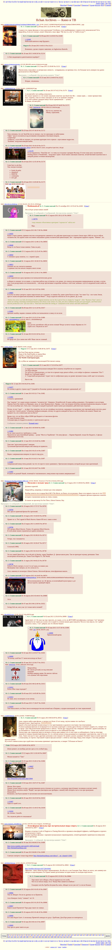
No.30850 (44, 242)
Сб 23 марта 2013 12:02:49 (22, 753)
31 (96, 935)
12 (38, 935)
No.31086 (41, 441)
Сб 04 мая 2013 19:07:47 (21, 783)
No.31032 (41, 603)
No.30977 (34, 828)
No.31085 (41, 428)
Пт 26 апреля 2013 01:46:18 (22, 912)
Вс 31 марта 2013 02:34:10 (22, 551)
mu (30, 2)
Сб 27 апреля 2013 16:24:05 (22, 575)
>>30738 (10, 564)
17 (53, 935)
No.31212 (59, 77)
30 (93, 935)
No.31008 (41, 842)
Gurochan (77, 5)
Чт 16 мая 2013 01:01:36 (21, 334)
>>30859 (10, 276)
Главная (108, 5)
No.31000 (66, 628)
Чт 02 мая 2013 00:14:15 (21, 922)
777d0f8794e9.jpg (9, 716)
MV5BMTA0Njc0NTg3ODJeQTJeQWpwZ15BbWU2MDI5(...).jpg (21, 24)
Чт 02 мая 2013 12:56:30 (42, 616)
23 (72, 935)
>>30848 (10, 245)
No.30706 (43, 516)
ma (92, 2)
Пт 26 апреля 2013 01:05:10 (22, 889)
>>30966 (10, 893)
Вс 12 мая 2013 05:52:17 (21, 393)
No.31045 (57, 26)
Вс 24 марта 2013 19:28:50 (22, 516)
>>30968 (10, 916)
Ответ (64, 26)
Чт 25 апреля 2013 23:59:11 (46, 876)
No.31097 (41, 458)
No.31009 (41, 852)
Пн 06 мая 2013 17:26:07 (21, 703)
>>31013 (10, 697)
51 (61, 937)
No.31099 (41, 468)
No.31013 (42, 684)
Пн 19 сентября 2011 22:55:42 (50, 206)
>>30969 (10, 925)
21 (65, 935)
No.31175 (42, 182)
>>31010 (10, 811)
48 (52, 937)
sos (99, 2)
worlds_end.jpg (8, 346)
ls (89, 2)
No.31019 (42, 693)
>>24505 (10, 234)
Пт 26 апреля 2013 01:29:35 (22, 902)
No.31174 (42, 161)
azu (78, 2)
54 (70, 937)
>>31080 (10, 337)
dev (107, 3)
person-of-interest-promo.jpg (12, 64)
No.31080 (42, 317)
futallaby (64, 947)
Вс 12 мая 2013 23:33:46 (21, 441)
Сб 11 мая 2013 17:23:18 (38, 365)
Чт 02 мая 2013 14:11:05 (21, 289)
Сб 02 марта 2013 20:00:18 (16, 745)
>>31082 (10, 431)
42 (33, 937)
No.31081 (31, 384)
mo (67, 2)
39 (24, 937)
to (103, 2)
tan (102, 2)
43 (36, 937)
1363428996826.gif (14, 319)
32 (99, 935)
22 (68, 935)
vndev (102, 3)
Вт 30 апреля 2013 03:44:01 (22, 596)
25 (78, 935)
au (64, 2)
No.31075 (47, 349)
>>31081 (10, 397)
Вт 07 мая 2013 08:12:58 (21, 603)
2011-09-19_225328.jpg (10, 204)
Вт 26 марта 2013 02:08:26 (21, 535)
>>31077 (10, 387)
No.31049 (59, 36)
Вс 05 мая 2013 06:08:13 (21, 852)
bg (60, 2)
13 (41, 935)
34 (9, 937)
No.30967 (44, 889)
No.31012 (41, 662)
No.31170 (63, 90)
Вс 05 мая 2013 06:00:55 (21, 842)
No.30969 (44, 912)
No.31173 (42, 145)
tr (69, 2)
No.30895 (43, 272)
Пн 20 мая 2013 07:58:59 (21, 130)
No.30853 (44, 251)
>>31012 (10, 687)
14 (44, 935)
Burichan (63, 5)
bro (10, 2)
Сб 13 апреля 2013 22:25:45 (22, 251)
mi (28, 2)
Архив (92, 5)
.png (34, 629)
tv (54, 2)
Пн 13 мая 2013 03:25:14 (21, 451)
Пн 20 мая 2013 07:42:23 (42, 90)
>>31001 (10, 311)
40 (27, 937)
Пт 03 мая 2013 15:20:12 (21, 761)
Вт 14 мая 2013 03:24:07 (21, 468)
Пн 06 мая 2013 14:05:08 (21, 693)
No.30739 (43, 560)
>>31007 (10, 801)
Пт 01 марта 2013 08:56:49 (37, 718)
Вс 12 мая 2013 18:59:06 (21, 428)
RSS (102, 5)
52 (64, 937)
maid (21, 2)
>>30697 (30, 766)
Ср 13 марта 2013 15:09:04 (54, 483)
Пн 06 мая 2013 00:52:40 (21, 684)
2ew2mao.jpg (36, 107)
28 (87, 935)
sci (46, 2)
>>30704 (10, 510)
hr (16, 2)
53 (67, 937)
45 (43, 937)
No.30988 (44, 596)
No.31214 (41, 53)
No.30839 (68, 215)
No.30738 (43, 551)
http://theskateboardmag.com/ (17, 848)
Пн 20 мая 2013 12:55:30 (21, 161)
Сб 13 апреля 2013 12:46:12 (22, 242)
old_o (37, 2)
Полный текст (33, 423)
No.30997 (41, 922)
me (94, 2)
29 (90, 935)
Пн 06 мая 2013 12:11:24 (21, 308)
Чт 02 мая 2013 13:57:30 (45, 628)
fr (12, 2)
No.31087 (42, 451)
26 (81, 935)
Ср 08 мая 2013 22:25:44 (36, 26)
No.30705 (43, 506)
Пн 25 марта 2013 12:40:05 (22, 524)
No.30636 (86, 483)
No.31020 (42, 703)
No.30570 (31, 745)
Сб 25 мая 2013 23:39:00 (36, 66)
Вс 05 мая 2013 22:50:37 (21, 662)
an (6, 2)
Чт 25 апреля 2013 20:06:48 (43, 865)
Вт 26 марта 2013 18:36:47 (21, 543)
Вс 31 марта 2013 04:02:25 (22, 560)
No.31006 (42, 761)
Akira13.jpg (12, 664)
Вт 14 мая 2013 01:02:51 (21, 458)
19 (59, 935)
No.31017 (42, 308)
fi (83, 2)
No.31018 (42, 808)
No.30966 (68, 876)
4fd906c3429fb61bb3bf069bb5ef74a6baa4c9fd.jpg (22, 577)
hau (85, 2)
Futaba (70, 5)
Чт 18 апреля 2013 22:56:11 (22, 272)
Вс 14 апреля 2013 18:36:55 (22, 261)
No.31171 (66, 105)
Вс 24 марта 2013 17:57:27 (22, 506)
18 (56, 935)
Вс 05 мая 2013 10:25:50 (21, 798)
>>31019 (10, 706)
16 (50, 935)
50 (58, 937)
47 (49, 937)
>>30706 (10, 527)
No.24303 (79, 206)
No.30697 (43, 753)
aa (72, 2)
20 (62, 935)
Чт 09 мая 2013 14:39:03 (38, 36)
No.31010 (41, 798)
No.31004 (41, 653)
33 (103, 935)
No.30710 (43, 524)
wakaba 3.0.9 (53, 947)
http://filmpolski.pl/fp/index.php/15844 (20, 778)
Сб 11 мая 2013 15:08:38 (31, 349)
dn (81, 2)
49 (55, 937)
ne (32, 2)
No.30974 (44, 575)
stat (109, 3)
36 (15, 937)
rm (96, 2)
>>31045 (28, 39)
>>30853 (10, 264)
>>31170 (30, 151)
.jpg (10, 184)
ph (41, 2)
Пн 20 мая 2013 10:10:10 (21, 145)
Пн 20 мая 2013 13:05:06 (21, 182)
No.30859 (44, 261)
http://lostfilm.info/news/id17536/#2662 (38, 868)
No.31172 (42, 130)
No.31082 (41, 393)
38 (21, 937)
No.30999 (63, 616)
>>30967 (10, 906)
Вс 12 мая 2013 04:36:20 (16, 384)
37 (18, 937)
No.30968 (44, 902)
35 (12, 937)
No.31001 (41, 289)
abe (75, 2)
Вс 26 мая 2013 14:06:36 (21, 53)
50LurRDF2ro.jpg (9, 614)
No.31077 (59, 365)
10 (31, 935)
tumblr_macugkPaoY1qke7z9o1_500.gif (19, 147)
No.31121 (41, 334)
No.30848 (44, 230)
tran (51, 2)
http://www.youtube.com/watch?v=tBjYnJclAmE (23, 846)
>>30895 (10, 293)
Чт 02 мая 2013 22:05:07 (21, 653)
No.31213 (49, 45)
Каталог (97, 5)
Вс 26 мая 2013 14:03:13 (33, 45)
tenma (98, 3)
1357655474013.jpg (9, 863)
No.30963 (65, 865)
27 (84, 935)
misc (109, 2)
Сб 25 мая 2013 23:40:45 (38, 77)
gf (14, 2)
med (25, 2)
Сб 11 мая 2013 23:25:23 (21, 317)
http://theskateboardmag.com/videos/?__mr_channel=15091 (52, 856)
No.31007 (42, 783)
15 (47, 935)
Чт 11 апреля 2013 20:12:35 (46, 215)
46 (46, 937)
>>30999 (50, 633)
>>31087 (10, 462)
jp (87, 2)
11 (34, 935)
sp (48, 2)
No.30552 (58, 718)
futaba (59, 947)
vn (105, 2)
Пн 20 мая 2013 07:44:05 (45, 105)
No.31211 (57, 66)
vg (62, 2)
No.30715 (43, 535)
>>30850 (10, 255)
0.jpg (10, 763)
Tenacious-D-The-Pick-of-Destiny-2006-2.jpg (16, 481)
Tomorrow (85, 5)
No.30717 (43, 543)
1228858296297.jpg (9, 88)
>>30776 (34, 219)
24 (75, 935)
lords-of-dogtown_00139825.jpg (12, 824)
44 (39, 937)
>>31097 (10, 472)
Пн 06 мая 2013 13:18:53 (21, 808)
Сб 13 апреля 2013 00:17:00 (22, 230)
